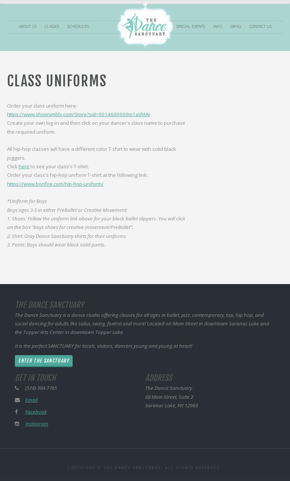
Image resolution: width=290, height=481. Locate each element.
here (24, 166)
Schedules (78, 26)
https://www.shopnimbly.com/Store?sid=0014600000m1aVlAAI (78, 114)
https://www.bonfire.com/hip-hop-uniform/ (55, 184)
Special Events (190, 26)
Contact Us (260, 26)
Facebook (36, 411)
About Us (27, 26)
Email (31, 399)
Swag (235, 26)
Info (217, 26)
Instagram (36, 423)
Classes (52, 26)
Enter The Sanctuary (43, 361)
